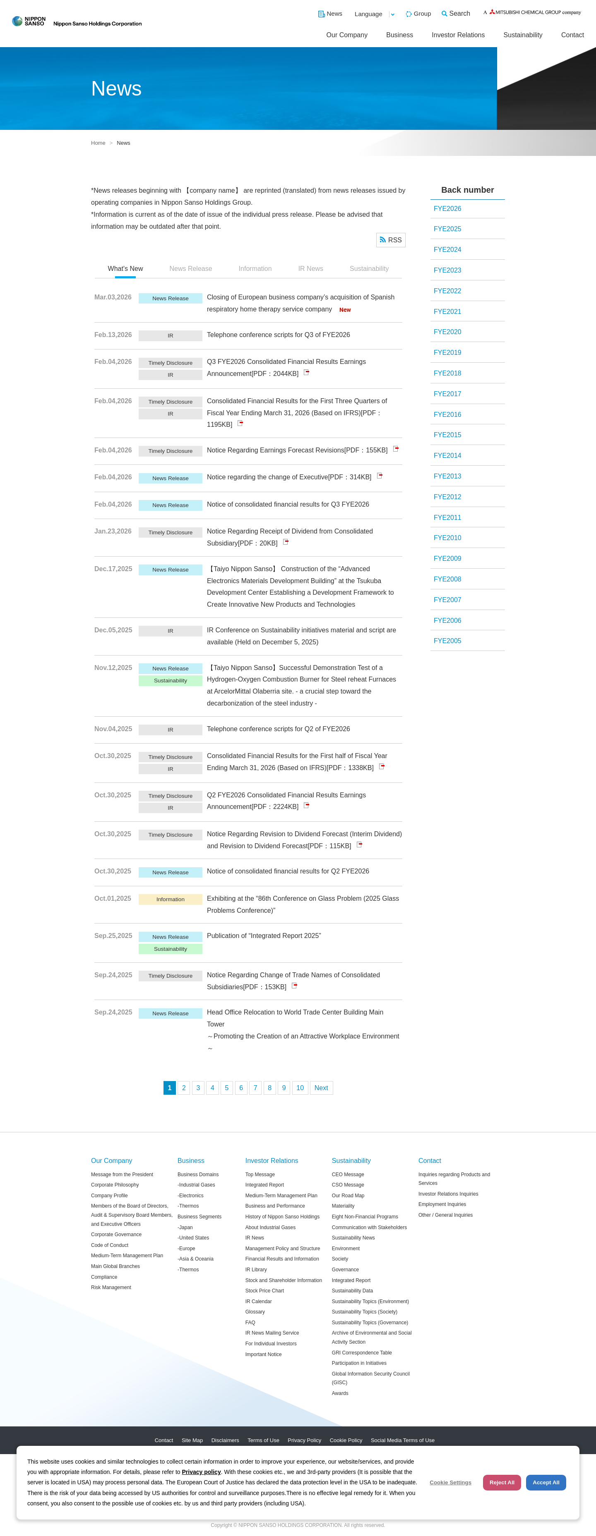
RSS (395, 240)
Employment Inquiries (442, 1204)
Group (422, 13)
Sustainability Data (352, 1291)
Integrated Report (264, 1185)
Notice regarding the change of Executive (267, 477)
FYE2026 (447, 208)
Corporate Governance (116, 1234)
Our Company (347, 34)
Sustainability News (353, 1238)
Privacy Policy (304, 1440)
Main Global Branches (115, 1266)
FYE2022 (447, 290)
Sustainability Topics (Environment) (370, 1301)
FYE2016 (447, 414)
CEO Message (348, 1174)
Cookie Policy (346, 1440)
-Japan (185, 1227)
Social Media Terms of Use (403, 1440)
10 (300, 1087)
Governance (345, 1270)
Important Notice (263, 1354)
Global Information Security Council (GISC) (371, 1378)
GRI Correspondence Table (362, 1353)
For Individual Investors (271, 1344)
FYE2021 (447, 311)
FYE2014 (447, 455)
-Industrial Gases (196, 1185)
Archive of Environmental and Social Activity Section (372, 1337)
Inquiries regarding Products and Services (454, 1179)
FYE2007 (447, 599)
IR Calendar (258, 1301)
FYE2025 (447, 228)
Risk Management (111, 1287)
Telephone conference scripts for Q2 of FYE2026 (278, 728)
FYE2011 (447, 517)
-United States (193, 1238)
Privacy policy (201, 1472)
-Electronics (191, 1196)
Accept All (546, 1482)
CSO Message (348, 1185)
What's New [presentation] (125, 268)
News (335, 13)
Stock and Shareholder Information (283, 1280)
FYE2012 (447, 496)
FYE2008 (447, 579)
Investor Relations (458, 34)
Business (399, 34)
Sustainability (523, 34)
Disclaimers (225, 1440)
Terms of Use (263, 1440)
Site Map (192, 1440)
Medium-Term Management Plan (127, 1255)
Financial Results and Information (282, 1259)
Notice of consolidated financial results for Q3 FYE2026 (288, 504)
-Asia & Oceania (196, 1259)
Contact (572, 34)
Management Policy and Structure (282, 1248)
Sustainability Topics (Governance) (370, 1322)
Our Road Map (348, 1196)
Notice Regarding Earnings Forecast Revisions (275, 450)
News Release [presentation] (190, 268)
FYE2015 (447, 434)
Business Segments (199, 1217)
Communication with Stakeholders (369, 1227)
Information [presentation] (255, 268)
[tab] (125, 269)
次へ (321, 1088)
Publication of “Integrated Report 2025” (264, 935)
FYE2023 (447, 270)
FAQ (250, 1322)
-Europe (186, 1248)
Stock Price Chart (264, 1291)
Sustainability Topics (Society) (365, 1312)
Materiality (343, 1206)
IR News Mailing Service (272, 1333)
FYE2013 (447, 476)
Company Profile (109, 1196)
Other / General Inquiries (445, 1215)
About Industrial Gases (270, 1227)
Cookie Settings (450, 1482)
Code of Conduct (109, 1245)
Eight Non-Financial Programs (365, 1217)
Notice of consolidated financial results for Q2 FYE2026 (288, 871)
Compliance (104, 1277)
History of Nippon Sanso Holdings (282, 1217)
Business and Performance (275, 1206)
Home (98, 143)
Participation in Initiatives (359, 1363)
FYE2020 (447, 331)
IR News (254, 1238)
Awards (340, 1393)
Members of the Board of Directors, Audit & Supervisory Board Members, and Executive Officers (132, 1215)
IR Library (256, 1270)
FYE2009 (447, 558)
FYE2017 (447, 393)
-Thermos (188, 1206)
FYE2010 (447, 537)
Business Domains (198, 1174)
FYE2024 (447, 249)
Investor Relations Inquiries (448, 1194)
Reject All (502, 1482)
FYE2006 (447, 620)
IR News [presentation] (310, 268)
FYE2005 (447, 640)
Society (340, 1259)
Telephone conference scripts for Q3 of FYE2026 (278, 334)
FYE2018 (447, 373)
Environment (346, 1248)
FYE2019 (447, 352)
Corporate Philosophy (115, 1185)
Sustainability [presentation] (369, 268)
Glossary (255, 1312)
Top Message (260, 1174)
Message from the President (122, 1174)
